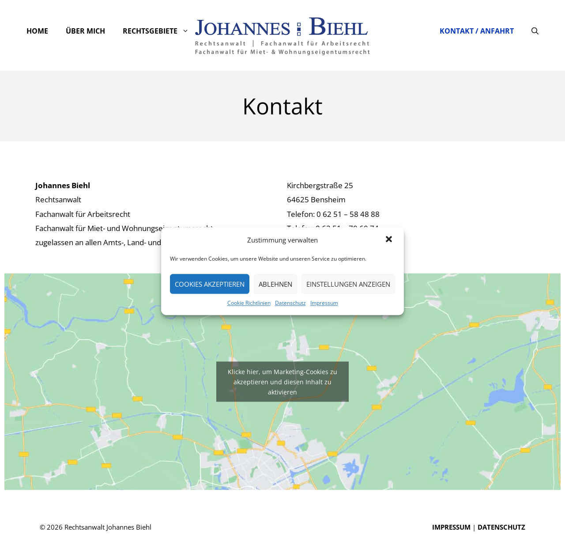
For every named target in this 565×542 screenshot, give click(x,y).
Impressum (324, 303)
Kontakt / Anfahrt (477, 31)
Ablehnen (275, 284)
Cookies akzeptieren (210, 284)
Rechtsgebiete (160, 31)
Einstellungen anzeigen (348, 284)
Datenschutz (290, 303)
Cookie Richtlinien (249, 303)
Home (37, 31)
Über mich (85, 31)
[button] (389, 240)
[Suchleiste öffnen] (535, 31)
